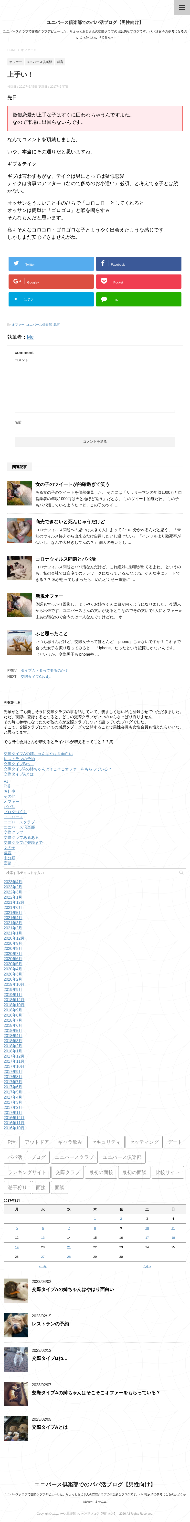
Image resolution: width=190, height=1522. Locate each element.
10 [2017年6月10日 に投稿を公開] (147, 1228)
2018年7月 (13, 1020)
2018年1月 (13, 1051)
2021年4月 (13, 918)
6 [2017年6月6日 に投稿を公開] (43, 1228)
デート (175, 1142)
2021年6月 (13, 907)
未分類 (9, 858)
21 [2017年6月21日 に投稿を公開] (69, 1247)
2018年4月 (13, 1036)
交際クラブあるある (21, 837)
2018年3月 (13, 1041)
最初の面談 (134, 1172)
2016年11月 (14, 1123)
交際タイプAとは (19, 774)
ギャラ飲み (70, 1142)
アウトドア (37, 1142)
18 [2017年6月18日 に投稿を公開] (173, 1237)
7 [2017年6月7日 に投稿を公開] (69, 1228)
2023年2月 (13, 887)
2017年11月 (14, 1061)
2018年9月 (13, 1010)
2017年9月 (13, 1072)
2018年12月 (14, 1000)
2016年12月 (14, 1118)
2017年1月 (13, 1113)
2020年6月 (13, 959)
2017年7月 (13, 1082)
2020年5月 (13, 964)
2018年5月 (13, 1031)
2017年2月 (13, 1107)
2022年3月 (13, 892)
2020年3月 (13, 974)
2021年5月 (13, 913)
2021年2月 (13, 928)
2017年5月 (13, 1092)
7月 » (147, 1266)
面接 (41, 1187)
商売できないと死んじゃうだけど (70, 521)
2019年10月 (14, 984)
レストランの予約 (19, 759)
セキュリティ (106, 1142)
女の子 (9, 848)
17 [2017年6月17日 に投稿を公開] (147, 1237)
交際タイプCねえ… (37, 676)
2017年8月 (13, 1077)
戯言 (56, 324)
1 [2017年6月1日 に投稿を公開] (95, 1218)
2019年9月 (13, 989)
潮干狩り (17, 1187)
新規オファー (49, 596)
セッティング (144, 1142)
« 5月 (43, 1266)
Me (30, 337)
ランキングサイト (27, 1172)
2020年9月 (13, 943)
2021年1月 (13, 933)
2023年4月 (13, 882)
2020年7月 (13, 954)
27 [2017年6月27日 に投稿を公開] (42, 1257)
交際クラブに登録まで (23, 842)
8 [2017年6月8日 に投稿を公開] (95, 1228)
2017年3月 (13, 1102)
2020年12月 (14, 938)
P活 (7, 786)
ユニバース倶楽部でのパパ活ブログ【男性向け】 (95, 22)
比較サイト (168, 1172)
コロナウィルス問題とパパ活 (65, 559)
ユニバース (13, 817)
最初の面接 (101, 1172)
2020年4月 (13, 969)
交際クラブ (13, 832)
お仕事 (9, 791)
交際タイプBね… (19, 764)
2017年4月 (13, 1097)
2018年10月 (14, 1005)
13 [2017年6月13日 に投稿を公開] (42, 1237)
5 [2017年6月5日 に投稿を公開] (17, 1228)
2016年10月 (14, 1128)
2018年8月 (13, 1015)
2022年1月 (13, 897)
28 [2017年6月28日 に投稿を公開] (69, 1257)
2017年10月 (14, 1066)
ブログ (38, 1157)
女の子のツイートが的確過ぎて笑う (72, 484)
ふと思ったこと (51, 633)
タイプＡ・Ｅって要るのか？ (44, 670)
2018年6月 (13, 1025)
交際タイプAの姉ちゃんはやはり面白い (38, 754)
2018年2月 (13, 1046)
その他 (9, 796)
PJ (6, 781)
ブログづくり (15, 812)
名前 (18, 422)
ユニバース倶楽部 (39, 324)
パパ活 (9, 807)
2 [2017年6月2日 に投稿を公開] (121, 1218)
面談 (7, 863)
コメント (21, 360)
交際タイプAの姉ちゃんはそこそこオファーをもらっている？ (58, 769)
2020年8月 (13, 948)
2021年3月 (13, 923)
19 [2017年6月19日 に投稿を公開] (17, 1247)
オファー (18, 324)
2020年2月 (13, 979)
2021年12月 (14, 902)
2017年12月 (14, 1056)
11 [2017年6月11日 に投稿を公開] (173, 1228)
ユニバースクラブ (19, 822)
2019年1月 (13, 995)
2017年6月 (13, 1087)
